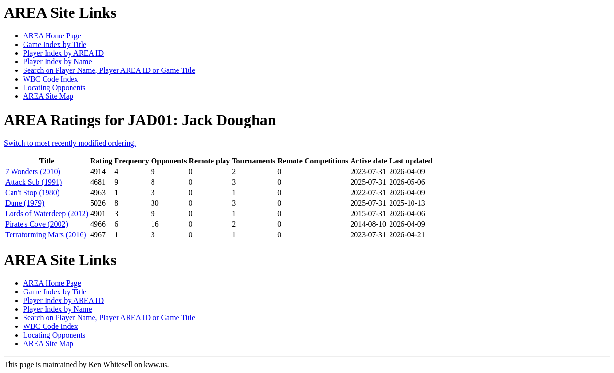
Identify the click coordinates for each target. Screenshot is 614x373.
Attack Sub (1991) (33, 182)
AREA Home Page (52, 36)
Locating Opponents (54, 87)
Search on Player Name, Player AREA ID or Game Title (109, 70)
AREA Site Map (48, 96)
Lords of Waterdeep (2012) (46, 214)
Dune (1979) (24, 203)
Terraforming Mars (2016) (45, 235)
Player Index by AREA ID (63, 53)
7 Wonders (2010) (32, 171)
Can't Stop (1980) (32, 192)
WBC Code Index (50, 79)
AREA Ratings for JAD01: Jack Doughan (140, 119)
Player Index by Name (57, 62)
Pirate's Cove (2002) (36, 224)
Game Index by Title (54, 44)
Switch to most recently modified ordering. (70, 143)
